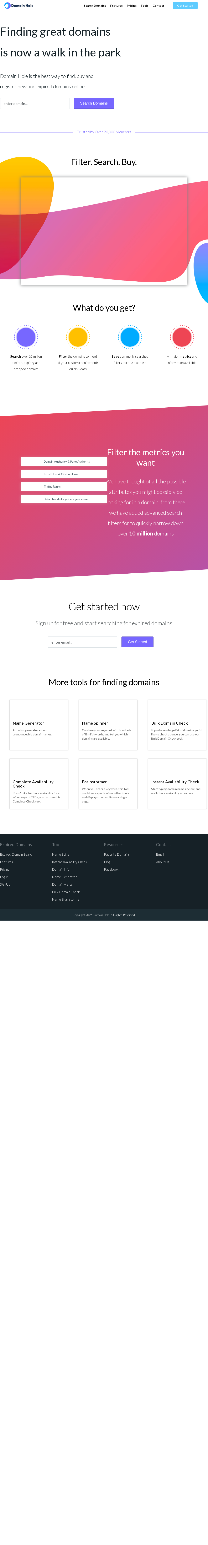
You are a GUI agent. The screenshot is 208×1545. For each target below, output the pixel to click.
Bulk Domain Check (169, 722)
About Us (162, 862)
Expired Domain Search (16, 854)
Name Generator (28, 722)
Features (116, 5)
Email (160, 854)
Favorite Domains (117, 854)
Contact (158, 5)
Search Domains (95, 5)
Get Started (185, 5)
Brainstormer (94, 781)
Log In (4, 877)
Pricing (131, 5)
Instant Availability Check (175, 781)
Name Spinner (95, 722)
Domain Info (60, 869)
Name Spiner (61, 854)
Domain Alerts (62, 884)
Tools (145, 5)
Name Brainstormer (66, 899)
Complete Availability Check (33, 783)
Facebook (111, 869)
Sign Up (5, 884)
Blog (107, 862)
